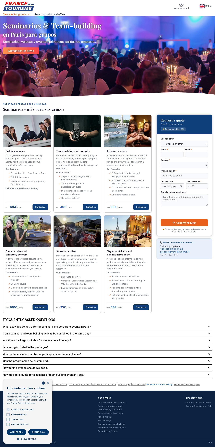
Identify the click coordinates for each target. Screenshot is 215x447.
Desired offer (167, 139)
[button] (28, 438)
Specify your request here (173, 192)
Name (164, 149)
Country (165, 160)
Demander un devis (21, 51)
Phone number (168, 171)
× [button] (48, 383)
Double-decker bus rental (104, 384)
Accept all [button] (16, 432)
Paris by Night (124, 384)
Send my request (184, 222)
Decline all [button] (38, 432)
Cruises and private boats (55, 384)
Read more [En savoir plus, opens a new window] (30, 403)
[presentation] (184, 213)
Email (188, 149)
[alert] (27, 411)
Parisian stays (138, 384)
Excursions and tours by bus (187, 384)
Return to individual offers (50, 14)
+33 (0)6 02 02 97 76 (171, 249)
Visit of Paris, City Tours (80, 384)
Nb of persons (193, 181)
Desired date (167, 181)
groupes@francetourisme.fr (174, 251)
